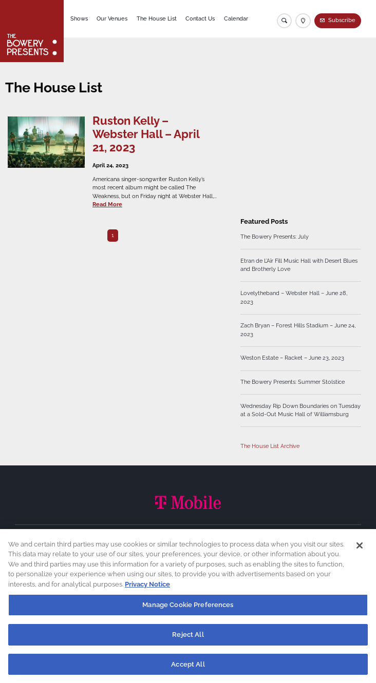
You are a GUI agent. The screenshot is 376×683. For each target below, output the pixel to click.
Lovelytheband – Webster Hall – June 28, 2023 (293, 297)
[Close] (359, 551)
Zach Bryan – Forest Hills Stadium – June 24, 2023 (297, 329)
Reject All (187, 640)
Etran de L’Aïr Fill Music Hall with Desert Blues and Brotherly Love (299, 265)
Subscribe (341, 20)
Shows (79, 18)
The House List (157, 18)
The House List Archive (269, 446)
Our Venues (112, 18)
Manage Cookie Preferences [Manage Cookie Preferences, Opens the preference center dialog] (187, 611)
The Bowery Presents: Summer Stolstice (292, 382)
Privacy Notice (147, 590)
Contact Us (200, 18)
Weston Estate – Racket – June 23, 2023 (292, 358)
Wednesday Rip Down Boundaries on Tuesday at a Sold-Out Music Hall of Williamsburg (300, 410)
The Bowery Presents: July (274, 236)
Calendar (236, 18)
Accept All (187, 670)
